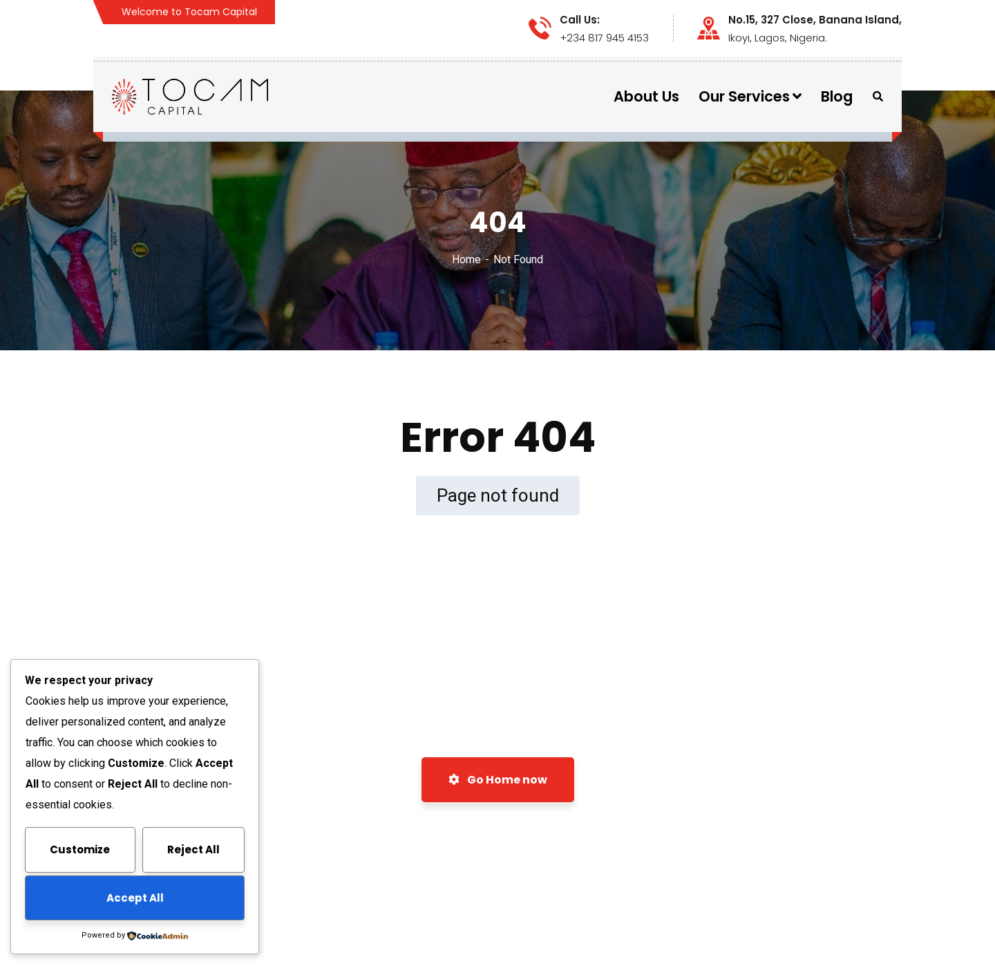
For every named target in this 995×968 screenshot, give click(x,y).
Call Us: (580, 20)
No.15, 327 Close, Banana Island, (815, 20)
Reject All (193, 849)
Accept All (135, 898)
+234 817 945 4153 (604, 37)
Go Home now (497, 780)
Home (466, 259)
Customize (80, 849)
